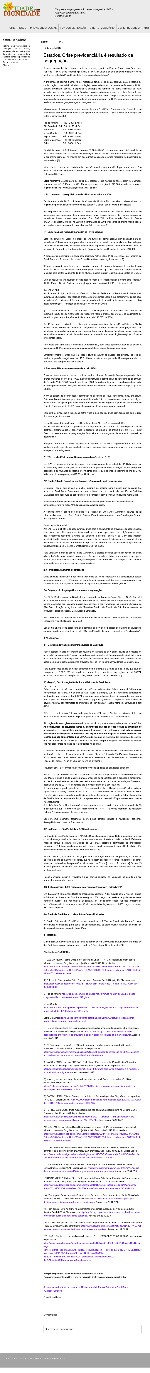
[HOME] (45, 42)
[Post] (62, 42)
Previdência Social (52, 1297)
